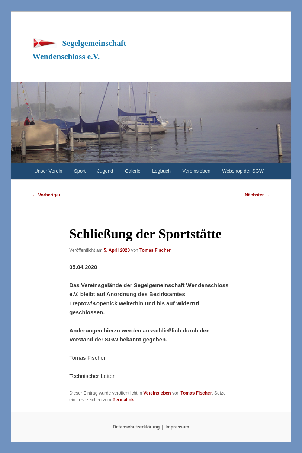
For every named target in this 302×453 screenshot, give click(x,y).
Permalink (123, 399)
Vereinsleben (197, 171)
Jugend (105, 171)
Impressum (177, 427)
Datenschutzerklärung (136, 427)
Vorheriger (46, 194)
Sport (80, 171)
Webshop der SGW (243, 171)
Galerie (133, 171)
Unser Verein (48, 171)
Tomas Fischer (155, 250)
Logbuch (161, 171)
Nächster (257, 194)
